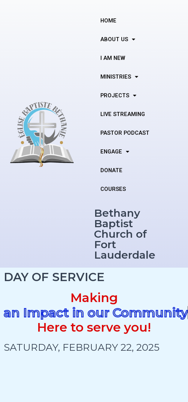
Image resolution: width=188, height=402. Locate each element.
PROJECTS (118, 95)
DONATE (111, 170)
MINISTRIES (119, 76)
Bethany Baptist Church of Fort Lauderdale (124, 234)
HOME (108, 20)
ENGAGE (114, 151)
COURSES (113, 189)
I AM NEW (112, 58)
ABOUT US (117, 39)
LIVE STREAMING (122, 114)
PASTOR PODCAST (124, 133)
